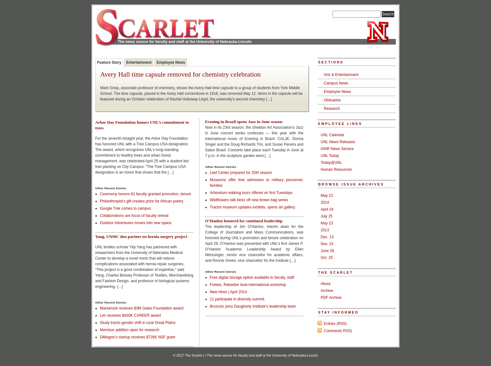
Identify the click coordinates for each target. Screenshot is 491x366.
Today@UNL (331, 162)
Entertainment (139, 62)
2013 (325, 230)
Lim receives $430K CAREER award (130, 315)
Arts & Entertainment (341, 75)
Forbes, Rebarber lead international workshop (248, 285)
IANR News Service (337, 149)
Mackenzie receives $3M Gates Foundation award (141, 308)
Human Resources (336, 169)
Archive (327, 290)
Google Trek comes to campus (125, 208)
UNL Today (330, 155)
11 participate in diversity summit (237, 299)
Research (332, 108)
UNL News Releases (338, 142)
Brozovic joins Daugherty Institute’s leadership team (253, 306)
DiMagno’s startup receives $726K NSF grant (137, 337)
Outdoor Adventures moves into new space (136, 223)
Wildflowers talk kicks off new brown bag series (249, 200)
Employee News (171, 62)
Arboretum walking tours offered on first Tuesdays (251, 193)
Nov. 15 (327, 244)
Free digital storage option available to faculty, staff (252, 277)
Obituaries (332, 100)
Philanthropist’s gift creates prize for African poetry (141, 201)
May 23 (327, 223)
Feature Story (109, 62)
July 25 (327, 216)
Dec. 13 (327, 237)
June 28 (327, 251)
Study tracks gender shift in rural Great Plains (137, 322)
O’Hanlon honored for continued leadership (243, 220)
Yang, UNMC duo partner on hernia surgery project (141, 236)
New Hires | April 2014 (228, 292)
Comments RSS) (338, 331)
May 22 (327, 195)
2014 (325, 202)
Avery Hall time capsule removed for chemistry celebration (180, 74)
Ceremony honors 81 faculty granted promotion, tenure (145, 194)
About (325, 284)
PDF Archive (331, 297)
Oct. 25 (327, 258)
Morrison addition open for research (129, 330)
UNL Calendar (332, 135)
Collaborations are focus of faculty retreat (134, 215)
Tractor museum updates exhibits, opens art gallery (252, 207)
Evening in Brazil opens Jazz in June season (243, 121)
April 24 (327, 209)
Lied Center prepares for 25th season (241, 172)
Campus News (336, 83)
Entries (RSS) (335, 323)
